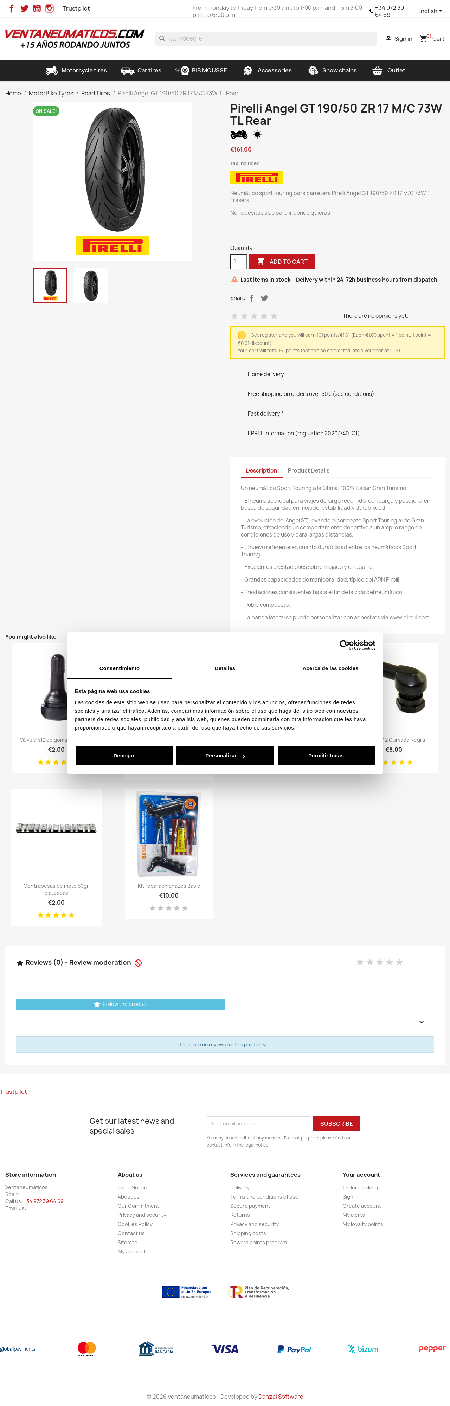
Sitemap (127, 1242)
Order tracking (360, 1187)
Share (251, 298)
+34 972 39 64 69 (389, 11)
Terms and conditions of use (264, 1196)
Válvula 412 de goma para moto (56, 740)
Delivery (240, 1187)
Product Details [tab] (308, 470)
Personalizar (225, 755)
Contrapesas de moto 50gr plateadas (56, 889)
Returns (240, 1215)
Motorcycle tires (76, 70)
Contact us (131, 1233)
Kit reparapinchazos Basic (169, 885)
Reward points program (258, 1242)
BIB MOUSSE (201, 70)
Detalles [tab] (225, 668)
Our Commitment (138, 1205)
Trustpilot (76, 8)
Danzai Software (280, 1396)
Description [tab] (261, 470)
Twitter (24, 8)
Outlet (388, 70)
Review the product (120, 1004)
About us (129, 1196)
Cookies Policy (135, 1224)
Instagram (49, 8)
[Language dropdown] (431, 11)
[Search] (266, 39)
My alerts (354, 1215)
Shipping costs (248, 1233)
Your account (361, 1175)
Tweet (264, 298)
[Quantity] (238, 261)
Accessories (266, 70)
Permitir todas (326, 755)
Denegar (123, 755)
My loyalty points (363, 1224)
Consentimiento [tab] (119, 668)
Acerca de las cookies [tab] (331, 668)
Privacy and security (142, 1215)
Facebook (11, 8)
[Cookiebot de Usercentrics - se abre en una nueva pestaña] (344, 645)
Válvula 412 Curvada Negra (393, 740)
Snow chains (331, 70)
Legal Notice (132, 1187)
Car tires (141, 70)
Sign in (351, 1196)
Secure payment (250, 1205)
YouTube (37, 8)
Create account (362, 1205)
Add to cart (282, 261)
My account (132, 1251)
